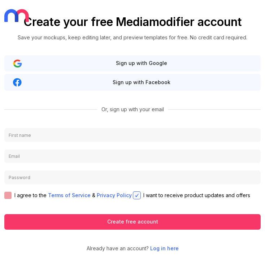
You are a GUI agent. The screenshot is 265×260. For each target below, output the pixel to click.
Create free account (132, 221)
